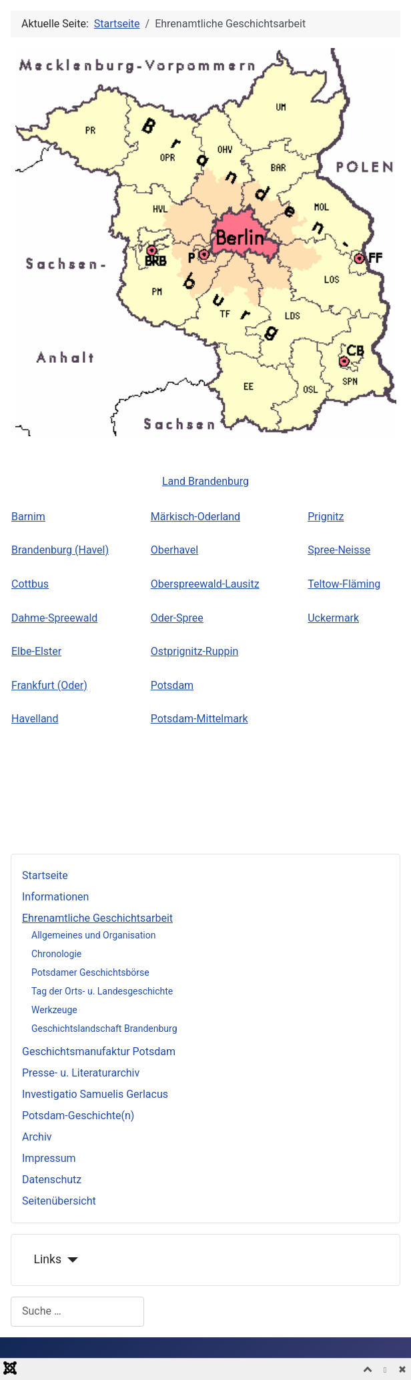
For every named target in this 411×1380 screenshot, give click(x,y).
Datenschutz (51, 1179)
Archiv (37, 1137)
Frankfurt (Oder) (49, 685)
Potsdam (172, 685)
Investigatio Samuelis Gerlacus (95, 1094)
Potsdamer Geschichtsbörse (90, 972)
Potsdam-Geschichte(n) (78, 1115)
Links (47, 1259)
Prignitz (326, 516)
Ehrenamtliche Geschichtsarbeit (97, 918)
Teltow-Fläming (344, 584)
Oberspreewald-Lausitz (205, 584)
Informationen (55, 896)
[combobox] (77, 1312)
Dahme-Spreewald (54, 618)
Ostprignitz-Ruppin (194, 651)
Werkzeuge (54, 1009)
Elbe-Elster (36, 651)
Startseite (45, 875)
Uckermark (333, 618)
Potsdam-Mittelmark (199, 718)
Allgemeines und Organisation (93, 935)
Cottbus (30, 584)
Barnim (28, 516)
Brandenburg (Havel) (60, 550)
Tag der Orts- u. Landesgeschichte (102, 991)
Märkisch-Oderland (195, 516)
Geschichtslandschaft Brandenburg (104, 1028)
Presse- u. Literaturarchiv (80, 1073)
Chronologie (56, 953)
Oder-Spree (177, 618)
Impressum (49, 1158)
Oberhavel (174, 550)
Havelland (34, 718)
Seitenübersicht (59, 1201)
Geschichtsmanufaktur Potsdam (98, 1051)
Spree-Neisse (339, 550)
